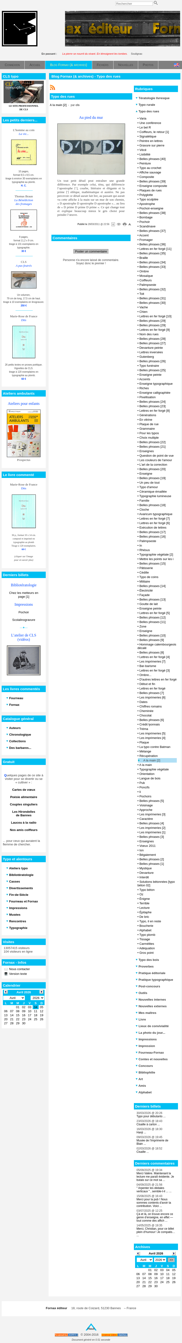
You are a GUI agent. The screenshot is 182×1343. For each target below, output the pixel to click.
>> (171, 1260)
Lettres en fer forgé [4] (154, 657)
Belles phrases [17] (152, 532)
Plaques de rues (150, 190)
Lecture (144, 908)
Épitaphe (145, 912)
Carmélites (146, 943)
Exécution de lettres (152, 527)
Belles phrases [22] (152, 442)
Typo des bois (147, 960)
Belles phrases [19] (152, 478)
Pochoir (23, 612)
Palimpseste (147, 285)
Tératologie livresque (152, 98)
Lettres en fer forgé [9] (154, 329)
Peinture (145, 163)
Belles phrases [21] (152, 446)
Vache (143, 307)
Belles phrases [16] (152, 536)
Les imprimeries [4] (152, 738)
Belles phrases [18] (152, 505)
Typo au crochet (150, 168)
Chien (143, 312)
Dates (143, 702)
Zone (142, 626)
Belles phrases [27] (152, 343)
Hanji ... (141, 1132)
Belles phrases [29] (152, 320)
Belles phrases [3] (151, 837)
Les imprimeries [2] (152, 828)
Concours (144, 1066)
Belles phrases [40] (152, 159)
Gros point (146, 952)
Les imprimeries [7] (152, 661)
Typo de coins (148, 577)
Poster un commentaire (91, 251)
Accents (144, 379)
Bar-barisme (147, 666)
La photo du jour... (150, 1032)
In (140, 545)
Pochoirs (145, 796)
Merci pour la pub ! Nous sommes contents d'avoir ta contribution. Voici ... (153, 1203)
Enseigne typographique (156, 383)
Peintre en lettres (151, 141)
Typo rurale (145, 104)
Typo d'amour (148, 487)
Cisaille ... (142, 1151)
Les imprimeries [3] (152, 814)
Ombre (144, 271)
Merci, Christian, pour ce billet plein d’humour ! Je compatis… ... (155, 1232)
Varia (142, 118)
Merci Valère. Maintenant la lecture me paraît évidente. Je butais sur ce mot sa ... (155, 1177)
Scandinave (147, 226)
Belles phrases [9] (151, 640)
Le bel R (145, 127)
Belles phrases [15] (152, 563)
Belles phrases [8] (151, 652)
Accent (144, 235)
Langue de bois (149, 778)
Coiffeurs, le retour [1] (154, 132)
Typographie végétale (154, 769)
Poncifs (144, 787)
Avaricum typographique (155, 514)
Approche (145, 810)
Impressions (146, 1039)
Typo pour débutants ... (151, 1116)
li (140, 792)
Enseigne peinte (150, 374)
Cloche (144, 509)
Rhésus (144, 550)
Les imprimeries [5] (152, 733)
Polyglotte (146, 195)
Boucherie (146, 926)
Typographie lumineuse (155, 496)
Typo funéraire (149, 365)
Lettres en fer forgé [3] (154, 670)
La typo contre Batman (154, 747)
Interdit (144, 877)
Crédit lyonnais (149, 724)
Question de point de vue (156, 455)
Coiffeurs (145, 280)
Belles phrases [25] (152, 370)
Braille (143, 258)
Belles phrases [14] (152, 586)
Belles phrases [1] (151, 864)
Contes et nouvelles (152, 1059)
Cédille (144, 572)
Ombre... (145, 675)
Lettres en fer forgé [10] (155, 316)
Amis (141, 1085)
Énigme (144, 899)
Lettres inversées (151, 352)
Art (139, 1079)
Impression (145, 1046)
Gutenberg (146, 356)
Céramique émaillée (153, 491)
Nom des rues (149, 334)
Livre (141, 1019)
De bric (144, 917)
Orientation (147, 774)
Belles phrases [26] (152, 361)
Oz (141, 894)
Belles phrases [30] (152, 303)
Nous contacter (19, 969)
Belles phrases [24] (152, 401)
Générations (147, 415)
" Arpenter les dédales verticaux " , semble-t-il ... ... (154, 1189)
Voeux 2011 (147, 846)
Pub (142, 783)
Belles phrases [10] (152, 635)
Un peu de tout (149, 482)
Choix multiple (149, 437)
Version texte (17, 974)
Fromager (146, 240)
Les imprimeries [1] (152, 832)
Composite (146, 177)
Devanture (146, 873)
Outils (141, 993)
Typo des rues (147, 111)
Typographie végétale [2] (156, 554)
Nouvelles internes (151, 999)
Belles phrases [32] (152, 289)
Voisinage (146, 805)
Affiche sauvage (150, 172)
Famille (144, 500)
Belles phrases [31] (152, 298)
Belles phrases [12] (152, 617)
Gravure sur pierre (151, 145)
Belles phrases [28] (152, 338)
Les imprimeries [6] (152, 697)
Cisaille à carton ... (148, 1124)
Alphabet (145, 930)
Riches (144, 388)
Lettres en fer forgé (152, 688)
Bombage (146, 217)
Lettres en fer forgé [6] (154, 523)
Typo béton (147, 890)
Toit (141, 294)
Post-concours (148, 986)
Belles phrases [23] (152, 406)
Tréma (143, 729)
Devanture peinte (151, 347)
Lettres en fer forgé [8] (154, 410)
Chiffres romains (150, 706)
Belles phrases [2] (151, 859)
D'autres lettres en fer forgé (158, 679)
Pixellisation (147, 397)
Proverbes (145, 966)
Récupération (148, 756)
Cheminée (146, 711)
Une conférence (150, 123)
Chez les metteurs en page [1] (23, 594)
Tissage (144, 939)
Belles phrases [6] (151, 720)
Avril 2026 (156, 1253)
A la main (145, 765)
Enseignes (146, 451)
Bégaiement (147, 855)
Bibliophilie (145, 1072)
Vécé (142, 150)
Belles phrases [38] (152, 213)
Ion (141, 850)
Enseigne (145, 473)
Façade (144, 595)
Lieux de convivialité (152, 1026)
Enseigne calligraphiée (154, 392)
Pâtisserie (146, 568)
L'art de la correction (153, 464)
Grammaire (147, 428)
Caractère (146, 819)
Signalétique (147, 136)
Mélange (145, 751)
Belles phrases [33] (152, 267)
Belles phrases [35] (152, 253)
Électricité (146, 590)
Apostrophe (147, 204)
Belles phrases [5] (151, 801)
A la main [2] (151, 760)
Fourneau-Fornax (150, 1052)
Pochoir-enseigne (151, 208)
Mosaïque (146, 276)
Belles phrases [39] (152, 181)
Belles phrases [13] (152, 599)
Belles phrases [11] (152, 622)
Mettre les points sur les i (156, 559)
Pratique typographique (154, 979)
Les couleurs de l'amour (155, 460)
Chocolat (145, 715)
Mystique (145, 868)
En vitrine (145, 419)
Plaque (144, 742)
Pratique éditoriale (150, 973)
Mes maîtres (146, 1013)
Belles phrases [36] (152, 244)
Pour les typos (149, 433)
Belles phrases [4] (151, 823)
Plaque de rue (149, 424)
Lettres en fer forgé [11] (155, 249)
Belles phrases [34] (152, 262)
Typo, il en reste (150, 921)
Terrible (144, 903)
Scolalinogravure (23, 620)
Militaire (144, 581)
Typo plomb (147, 935)
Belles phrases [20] (152, 469)
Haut (91, 1328)
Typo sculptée (148, 199)
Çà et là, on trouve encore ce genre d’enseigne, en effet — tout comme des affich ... (154, 1217)
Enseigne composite (153, 186)
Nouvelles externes (151, 1006)
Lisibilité (144, 154)
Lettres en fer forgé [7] (154, 518)
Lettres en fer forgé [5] (154, 613)
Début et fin (147, 684)
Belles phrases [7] (151, 693)
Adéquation (147, 948)
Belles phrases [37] (152, 231)
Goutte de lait (148, 604)
